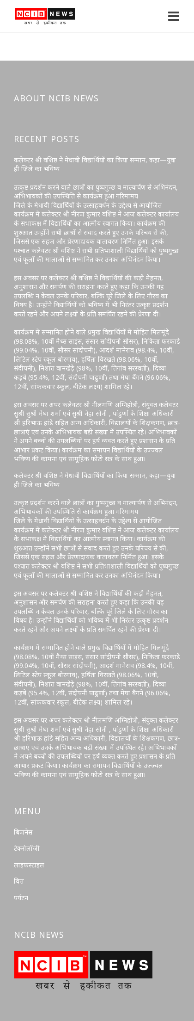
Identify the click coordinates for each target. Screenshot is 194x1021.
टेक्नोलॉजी (27, 848)
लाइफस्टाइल (29, 864)
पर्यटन (21, 897)
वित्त (19, 881)
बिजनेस (23, 832)
